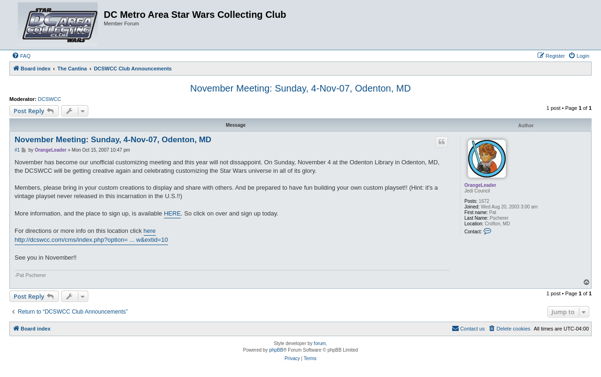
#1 (17, 150)
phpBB (276, 350)
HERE (172, 213)
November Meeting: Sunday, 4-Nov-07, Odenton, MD (300, 88)
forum (320, 343)
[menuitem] (21, 56)
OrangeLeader (480, 185)
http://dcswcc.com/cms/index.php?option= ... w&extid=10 (91, 239)
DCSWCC (50, 99)
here (150, 230)
